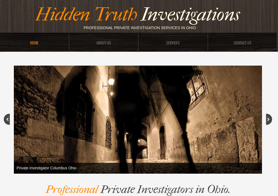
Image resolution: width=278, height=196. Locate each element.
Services (173, 42)
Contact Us (242, 42)
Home (34, 42)
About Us (103, 42)
